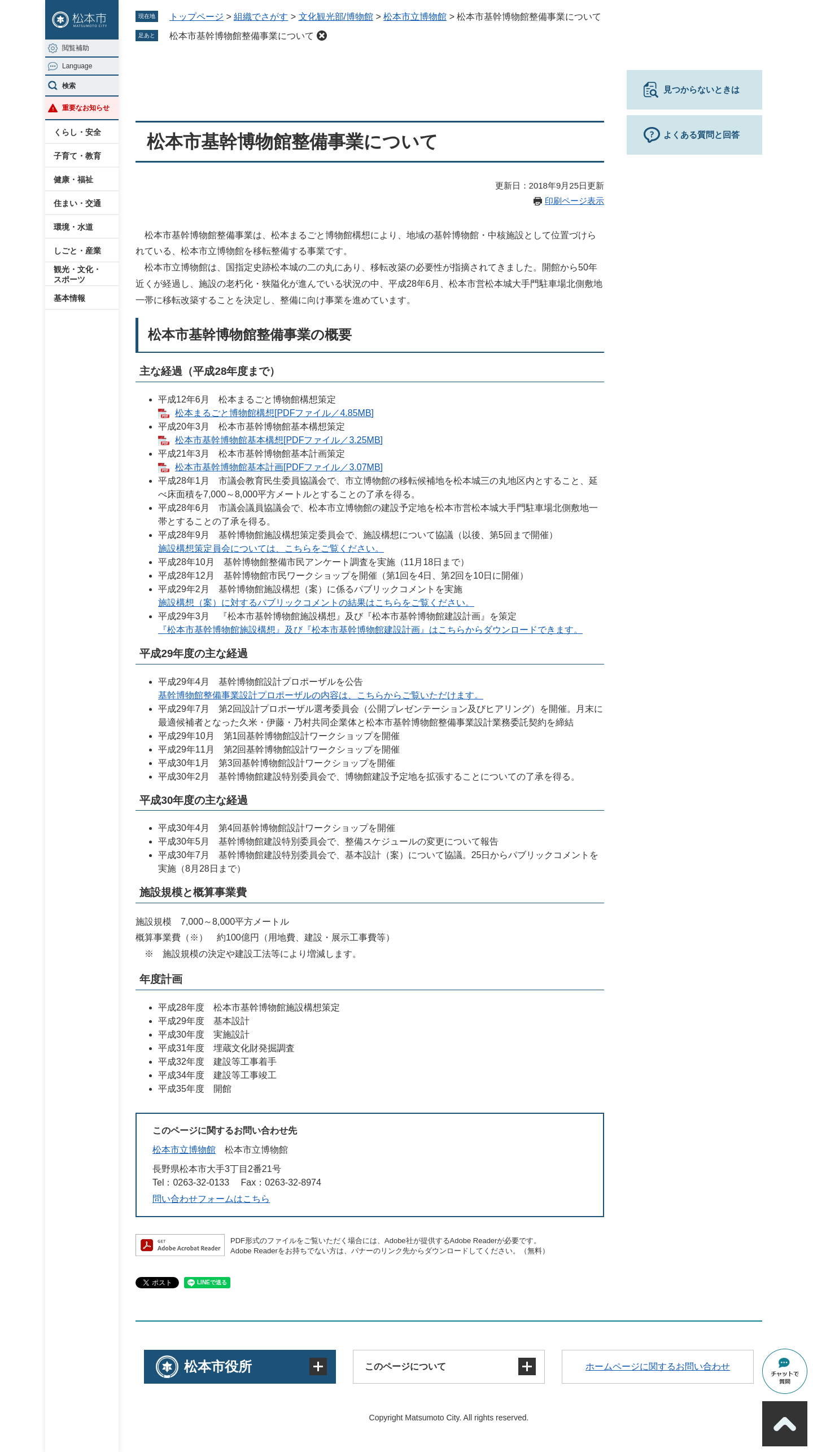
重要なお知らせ (86, 108)
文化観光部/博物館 (336, 16)
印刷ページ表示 (574, 200)
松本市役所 (218, 1366)
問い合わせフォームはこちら (211, 1199)
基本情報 (69, 298)
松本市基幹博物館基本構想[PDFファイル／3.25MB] (279, 440)
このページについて (405, 1366)
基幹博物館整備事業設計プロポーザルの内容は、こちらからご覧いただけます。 (320, 695)
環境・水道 (73, 226)
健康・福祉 (73, 179)
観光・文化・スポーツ (77, 274)
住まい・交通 (77, 203)
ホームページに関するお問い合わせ (657, 1366)
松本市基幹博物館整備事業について (241, 36)
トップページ (196, 16)
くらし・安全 (77, 132)
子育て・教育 (77, 155)
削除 (322, 35)
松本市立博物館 (415, 16)
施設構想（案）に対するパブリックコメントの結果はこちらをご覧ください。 (316, 602)
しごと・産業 (77, 250)
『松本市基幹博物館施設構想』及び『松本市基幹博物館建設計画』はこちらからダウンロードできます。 (370, 630)
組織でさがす (261, 16)
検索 (69, 86)
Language (77, 66)
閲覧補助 (75, 48)
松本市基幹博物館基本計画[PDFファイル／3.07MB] (279, 467)
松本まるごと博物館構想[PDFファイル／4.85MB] (274, 413)
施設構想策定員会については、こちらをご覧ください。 (271, 548)
